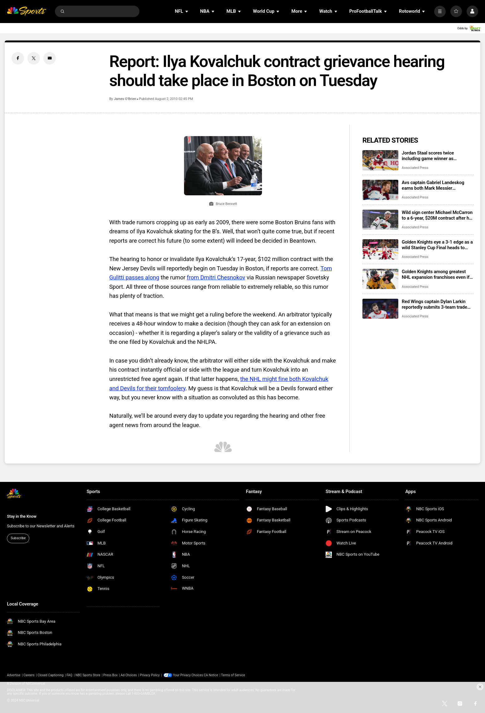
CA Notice (211, 675)
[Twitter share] (33, 58)
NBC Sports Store (87, 675)
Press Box (110, 675)
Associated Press (415, 168)
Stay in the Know (21, 516)
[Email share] (49, 58)
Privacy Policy (149, 675)
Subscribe (18, 538)
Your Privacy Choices (188, 675)
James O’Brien (125, 99)
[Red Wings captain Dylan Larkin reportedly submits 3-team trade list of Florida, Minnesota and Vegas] (380, 309)
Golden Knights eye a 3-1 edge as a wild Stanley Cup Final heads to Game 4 (437, 244)
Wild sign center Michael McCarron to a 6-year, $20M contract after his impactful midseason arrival (437, 215)
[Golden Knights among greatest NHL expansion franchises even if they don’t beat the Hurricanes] (380, 279)
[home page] (26, 11)
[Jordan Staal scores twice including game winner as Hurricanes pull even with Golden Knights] (380, 160)
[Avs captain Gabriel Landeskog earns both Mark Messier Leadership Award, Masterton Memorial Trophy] (380, 190)
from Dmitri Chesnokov (216, 277)
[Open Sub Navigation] (187, 11)
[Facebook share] (18, 58)
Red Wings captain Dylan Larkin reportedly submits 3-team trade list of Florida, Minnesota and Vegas (434, 304)
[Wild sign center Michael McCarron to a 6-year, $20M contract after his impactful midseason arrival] (380, 220)
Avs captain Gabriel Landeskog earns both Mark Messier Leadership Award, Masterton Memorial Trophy (433, 185)
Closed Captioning (50, 675)
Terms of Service (233, 675)
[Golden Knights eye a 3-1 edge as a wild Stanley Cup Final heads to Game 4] (380, 249)
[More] (440, 11)
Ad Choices (129, 675)
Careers (28, 675)
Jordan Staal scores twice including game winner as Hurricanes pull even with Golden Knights (435, 155)
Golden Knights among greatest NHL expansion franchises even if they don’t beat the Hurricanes (435, 274)
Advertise (13, 675)
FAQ (70, 675)
